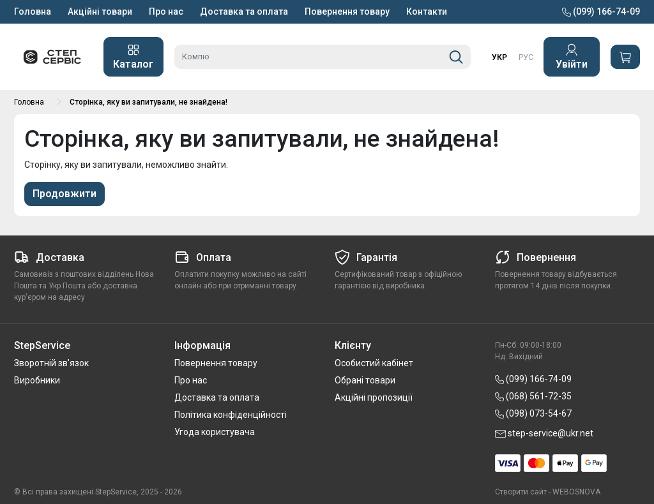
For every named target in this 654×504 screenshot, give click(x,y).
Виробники (37, 380)
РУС (526, 57)
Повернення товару (347, 11)
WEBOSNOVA (576, 491)
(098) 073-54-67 (533, 413)
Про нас (166, 11)
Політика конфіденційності (230, 415)
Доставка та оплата (244, 11)
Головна (32, 11)
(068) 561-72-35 (533, 396)
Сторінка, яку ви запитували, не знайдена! (148, 102)
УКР (499, 57)
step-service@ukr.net (544, 433)
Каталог (133, 56)
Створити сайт (521, 491)
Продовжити (64, 194)
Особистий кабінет (374, 363)
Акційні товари (100, 11)
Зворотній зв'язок (51, 363)
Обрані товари (365, 380)
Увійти (572, 56)
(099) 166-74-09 (601, 11)
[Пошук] (456, 57)
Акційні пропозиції (374, 397)
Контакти (426, 11)
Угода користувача (214, 432)
